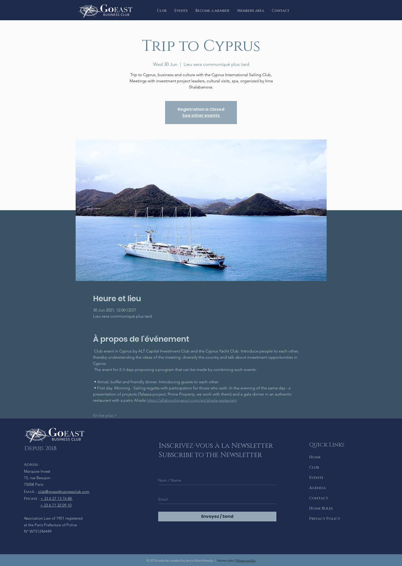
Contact (318, 498)
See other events (201, 115)
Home (315, 457)
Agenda (317, 488)
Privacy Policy (324, 518)
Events (316, 477)
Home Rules (321, 508)
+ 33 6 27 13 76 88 (57, 498)
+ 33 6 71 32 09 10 (56, 505)
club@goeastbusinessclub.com (63, 491)
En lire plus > (105, 415)
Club (314, 467)
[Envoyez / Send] (217, 516)
